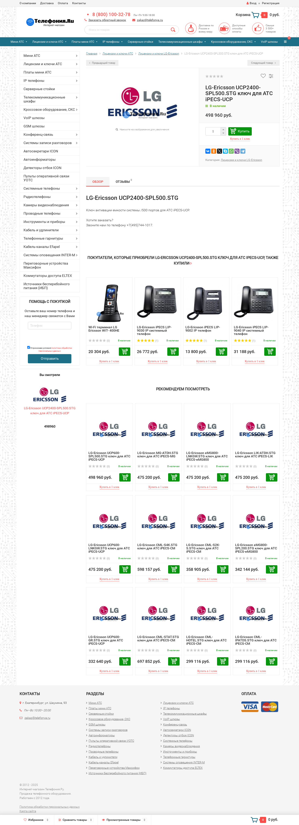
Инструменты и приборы (44, 222)
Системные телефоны (42, 188)
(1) (148, 340)
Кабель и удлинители (41, 230)
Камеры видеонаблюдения (46, 205)
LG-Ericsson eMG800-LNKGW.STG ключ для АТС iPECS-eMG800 (207, 456)
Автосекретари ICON (41, 151)
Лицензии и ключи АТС (47, 41)
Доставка (47, 3)
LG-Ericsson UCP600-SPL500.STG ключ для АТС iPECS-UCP (109, 456)
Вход (251, 3)
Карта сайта (28, 811)
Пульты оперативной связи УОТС (46, 178)
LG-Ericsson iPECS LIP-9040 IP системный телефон (251, 330)
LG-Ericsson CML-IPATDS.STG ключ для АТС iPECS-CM (256, 640)
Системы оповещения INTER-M (49, 255)
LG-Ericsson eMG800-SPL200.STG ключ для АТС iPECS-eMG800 (256, 548)
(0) (99, 340)
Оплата (63, 3)
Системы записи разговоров (48, 143)
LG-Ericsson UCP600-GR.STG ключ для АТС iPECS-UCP (105, 640)
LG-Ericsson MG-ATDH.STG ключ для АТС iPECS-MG (157, 454)
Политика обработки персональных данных (50, 806)
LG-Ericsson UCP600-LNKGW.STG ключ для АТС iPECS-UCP (109, 548)
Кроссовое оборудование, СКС (232, 41)
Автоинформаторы (40, 159)
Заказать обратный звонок (107, 20)
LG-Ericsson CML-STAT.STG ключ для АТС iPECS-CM (158, 638)
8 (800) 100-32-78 (111, 14)
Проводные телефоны (42, 213)
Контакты (79, 3)
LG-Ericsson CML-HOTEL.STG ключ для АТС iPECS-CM (206, 640)
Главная (91, 53)
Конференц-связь (38, 134)
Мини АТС (17, 41)
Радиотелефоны (37, 197)
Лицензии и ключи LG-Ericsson (158, 53)
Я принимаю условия (49, 349)
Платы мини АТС (83, 41)
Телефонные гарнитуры (43, 238)
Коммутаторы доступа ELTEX (48, 276)
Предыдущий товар (102, 62)
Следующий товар (263, 62)
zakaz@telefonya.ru (150, 20)
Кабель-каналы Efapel (42, 247)
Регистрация (270, 3)
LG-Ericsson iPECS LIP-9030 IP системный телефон (154, 330)
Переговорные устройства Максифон (46, 265)
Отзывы (124, 181)
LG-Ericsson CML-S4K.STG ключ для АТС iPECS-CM (157, 546)
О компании (28, 3)
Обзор (97, 182)
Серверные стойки (140, 41)
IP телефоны (111, 41)
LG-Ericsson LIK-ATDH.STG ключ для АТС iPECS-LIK (255, 454)
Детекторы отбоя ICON (42, 168)
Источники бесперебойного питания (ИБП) (47, 286)
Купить (243, 131)
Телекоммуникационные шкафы (180, 41)
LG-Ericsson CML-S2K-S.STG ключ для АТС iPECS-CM (203, 548)
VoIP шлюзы (269, 41)
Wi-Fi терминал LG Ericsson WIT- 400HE (103, 328)
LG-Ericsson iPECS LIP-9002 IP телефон (202, 328)
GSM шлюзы (34, 126)
